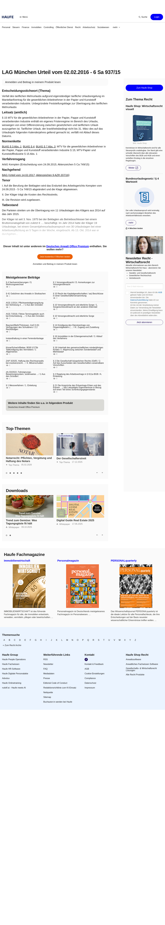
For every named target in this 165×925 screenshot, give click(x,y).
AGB (160, 292)
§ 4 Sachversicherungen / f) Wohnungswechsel (19, 283)
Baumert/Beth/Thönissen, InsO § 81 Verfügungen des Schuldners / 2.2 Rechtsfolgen (22, 327)
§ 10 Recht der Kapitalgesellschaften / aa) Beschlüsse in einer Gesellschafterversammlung (78, 295)
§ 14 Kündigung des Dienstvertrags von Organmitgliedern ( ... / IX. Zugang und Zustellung (76, 326)
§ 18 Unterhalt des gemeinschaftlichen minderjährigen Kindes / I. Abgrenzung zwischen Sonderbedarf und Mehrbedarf (78, 350)
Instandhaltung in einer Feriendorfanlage (25, 338)
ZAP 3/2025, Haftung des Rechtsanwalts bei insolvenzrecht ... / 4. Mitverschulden (25, 362)
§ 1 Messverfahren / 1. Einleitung (21, 385)
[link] (6, 27)
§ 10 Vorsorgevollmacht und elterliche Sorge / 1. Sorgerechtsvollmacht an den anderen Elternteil (75, 306)
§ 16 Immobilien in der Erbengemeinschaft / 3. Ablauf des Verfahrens (77, 337)
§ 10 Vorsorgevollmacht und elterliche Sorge (73, 316)
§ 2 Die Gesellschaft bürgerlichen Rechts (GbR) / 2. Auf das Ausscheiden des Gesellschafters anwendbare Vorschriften (78, 363)
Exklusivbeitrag (66, 436)
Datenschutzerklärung (139, 300)
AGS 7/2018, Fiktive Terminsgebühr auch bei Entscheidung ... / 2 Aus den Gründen (25, 315)
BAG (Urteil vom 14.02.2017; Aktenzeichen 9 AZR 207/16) (36, 175)
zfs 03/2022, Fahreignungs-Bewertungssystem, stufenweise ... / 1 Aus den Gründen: (25, 374)
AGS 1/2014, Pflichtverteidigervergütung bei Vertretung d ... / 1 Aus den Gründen (24, 304)
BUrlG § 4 (28, 146)
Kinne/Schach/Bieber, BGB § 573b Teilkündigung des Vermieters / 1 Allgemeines (22, 350)
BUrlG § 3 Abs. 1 (12, 146)
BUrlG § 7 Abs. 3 (45, 146)
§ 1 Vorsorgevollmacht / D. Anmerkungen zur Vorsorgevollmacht (74, 283)
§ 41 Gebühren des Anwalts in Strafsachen (26, 294)
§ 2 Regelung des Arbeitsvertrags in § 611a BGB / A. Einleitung (77, 375)
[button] (23, 17)
